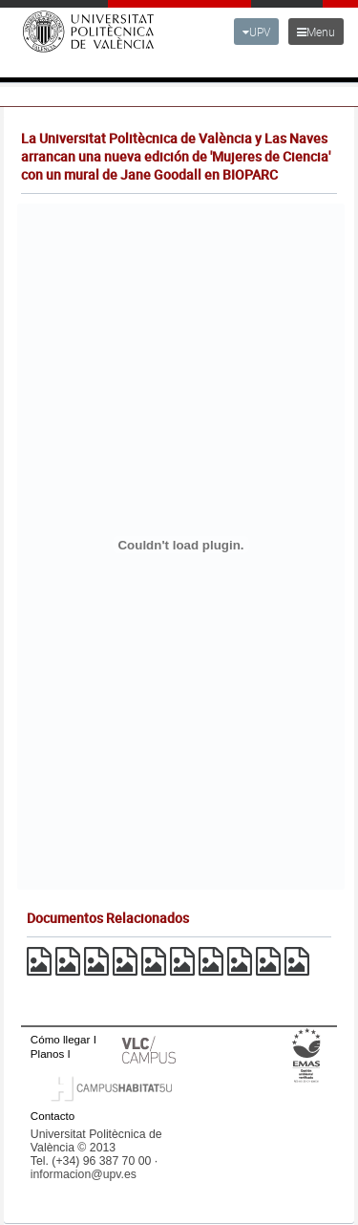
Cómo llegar (61, 1039)
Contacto (52, 1115)
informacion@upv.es (84, 1174)
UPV (256, 31)
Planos (48, 1053)
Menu (316, 31)
